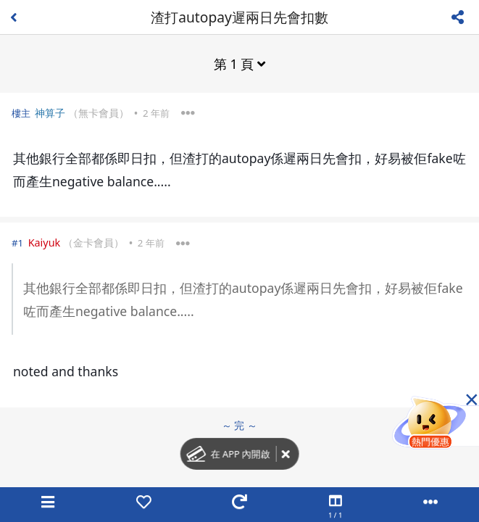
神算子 (50, 113)
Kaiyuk (44, 242)
